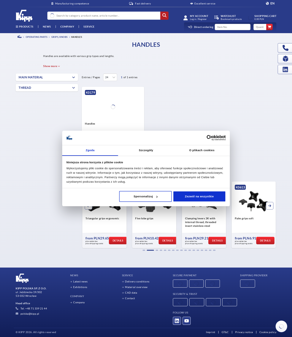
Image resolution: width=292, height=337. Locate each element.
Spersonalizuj (146, 196)
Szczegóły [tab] (146, 150)
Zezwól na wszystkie (199, 196)
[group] (104, 215)
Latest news (80, 281)
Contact (130, 298)
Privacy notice (244, 332)
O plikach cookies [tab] (202, 150)
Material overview (136, 287)
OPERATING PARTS (36, 37)
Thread (25, 87)
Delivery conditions (137, 281)
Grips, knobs (59, 37)
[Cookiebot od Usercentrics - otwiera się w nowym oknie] (209, 138)
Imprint (210, 332)
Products (25, 26)
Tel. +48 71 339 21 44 (31, 308)
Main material (31, 77)
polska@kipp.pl (27, 313)
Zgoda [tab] (90, 150)
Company (67, 26)
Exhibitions (80, 287)
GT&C (225, 332)
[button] (144, 250)
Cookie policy (268, 332)
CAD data (131, 292)
